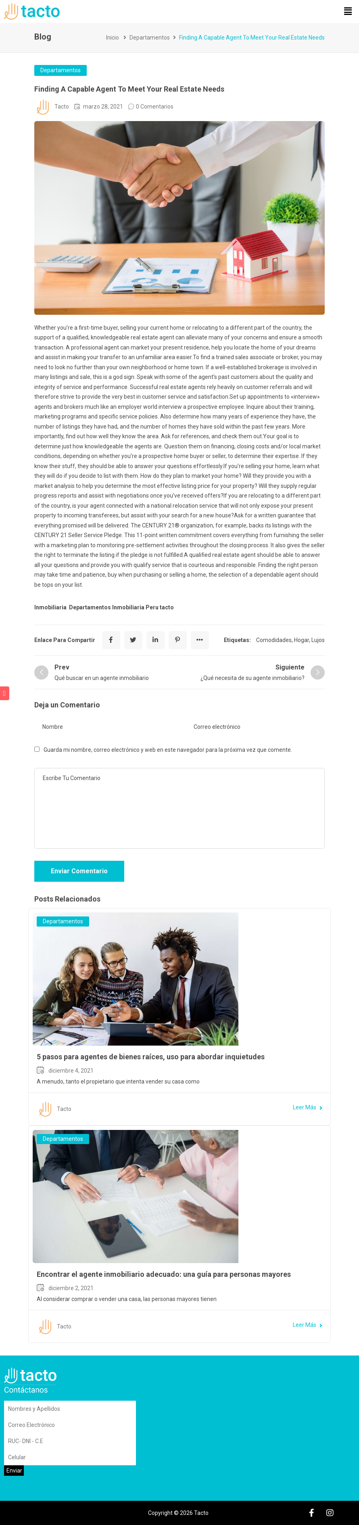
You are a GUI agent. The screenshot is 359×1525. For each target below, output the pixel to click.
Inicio (112, 37)
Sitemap (36, 1513)
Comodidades (274, 640)
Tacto (61, 106)
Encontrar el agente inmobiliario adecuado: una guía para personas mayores (164, 1274)
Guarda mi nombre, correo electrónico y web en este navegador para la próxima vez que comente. (168, 750)
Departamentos (149, 37)
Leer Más (307, 1107)
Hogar (301, 640)
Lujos (318, 640)
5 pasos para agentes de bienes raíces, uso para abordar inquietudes (151, 1056)
